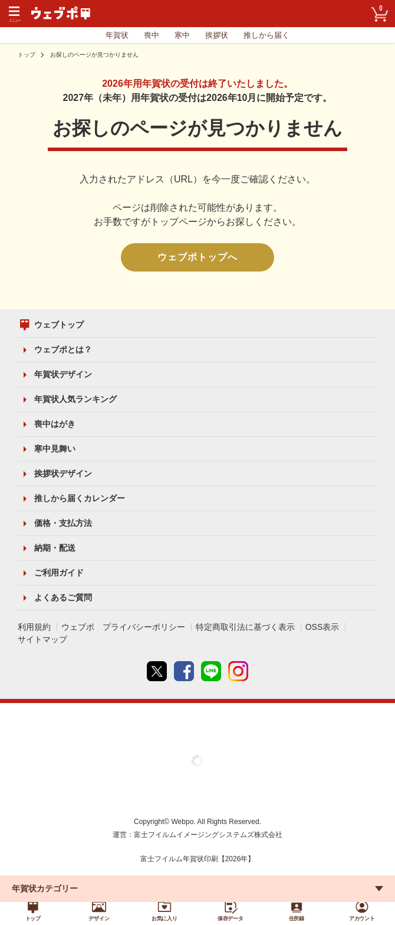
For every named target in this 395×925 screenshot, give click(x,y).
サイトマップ (42, 639)
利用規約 (34, 627)
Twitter (157, 671)
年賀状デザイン (63, 374)
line (211, 671)
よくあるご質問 (63, 597)
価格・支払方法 (63, 523)
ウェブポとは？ (63, 349)
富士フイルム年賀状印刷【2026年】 (197, 859)
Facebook (184, 671)
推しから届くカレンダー (79, 498)
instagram (238, 671)
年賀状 (117, 35)
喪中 (151, 35)
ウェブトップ (59, 324)
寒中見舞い (54, 448)
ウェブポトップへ (197, 257)
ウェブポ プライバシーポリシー (123, 627)
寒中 (182, 35)
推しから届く (266, 35)
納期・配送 (54, 548)
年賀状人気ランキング (75, 399)
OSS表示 (322, 627)
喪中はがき (54, 424)
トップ (26, 54)
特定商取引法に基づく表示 (245, 627)
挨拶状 (216, 35)
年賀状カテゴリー (45, 883)
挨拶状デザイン (63, 473)
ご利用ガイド (59, 572)
